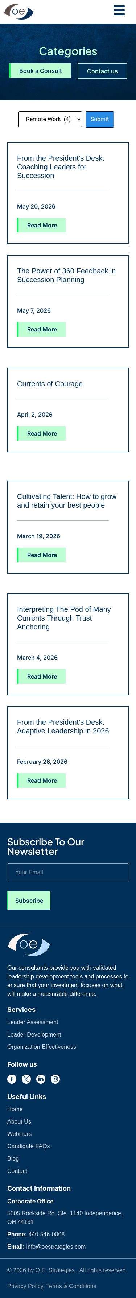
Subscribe (29, 900)
